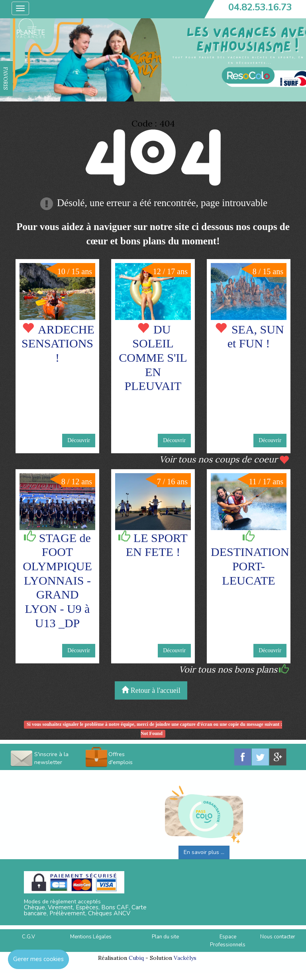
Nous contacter (277, 936)
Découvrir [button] (78, 440)
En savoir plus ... (204, 852)
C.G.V (28, 936)
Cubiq (136, 957)
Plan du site (165, 936)
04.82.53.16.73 (260, 7)
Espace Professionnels (227, 941)
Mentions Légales (91, 936)
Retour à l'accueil (151, 690)
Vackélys (185, 957)
